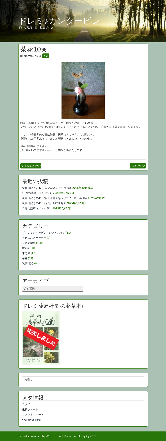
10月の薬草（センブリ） (37, 192)
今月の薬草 (29, 242)
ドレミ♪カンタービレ (59, 20)
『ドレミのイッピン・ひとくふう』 (43, 232)
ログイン (27, 404)
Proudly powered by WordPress (39, 436)
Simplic (77, 436)
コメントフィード (33, 414)
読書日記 (27, 263)
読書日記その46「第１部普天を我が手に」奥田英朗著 (54, 198)
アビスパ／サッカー (34, 237)
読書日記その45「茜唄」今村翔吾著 (44, 203)
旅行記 (26, 247)
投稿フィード (30, 409)
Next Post (136, 165)
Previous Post (32, 165)
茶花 (45, 55)
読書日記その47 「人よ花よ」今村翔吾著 (47, 187)
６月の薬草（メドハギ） (37, 208)
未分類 (26, 253)
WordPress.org (31, 419)
